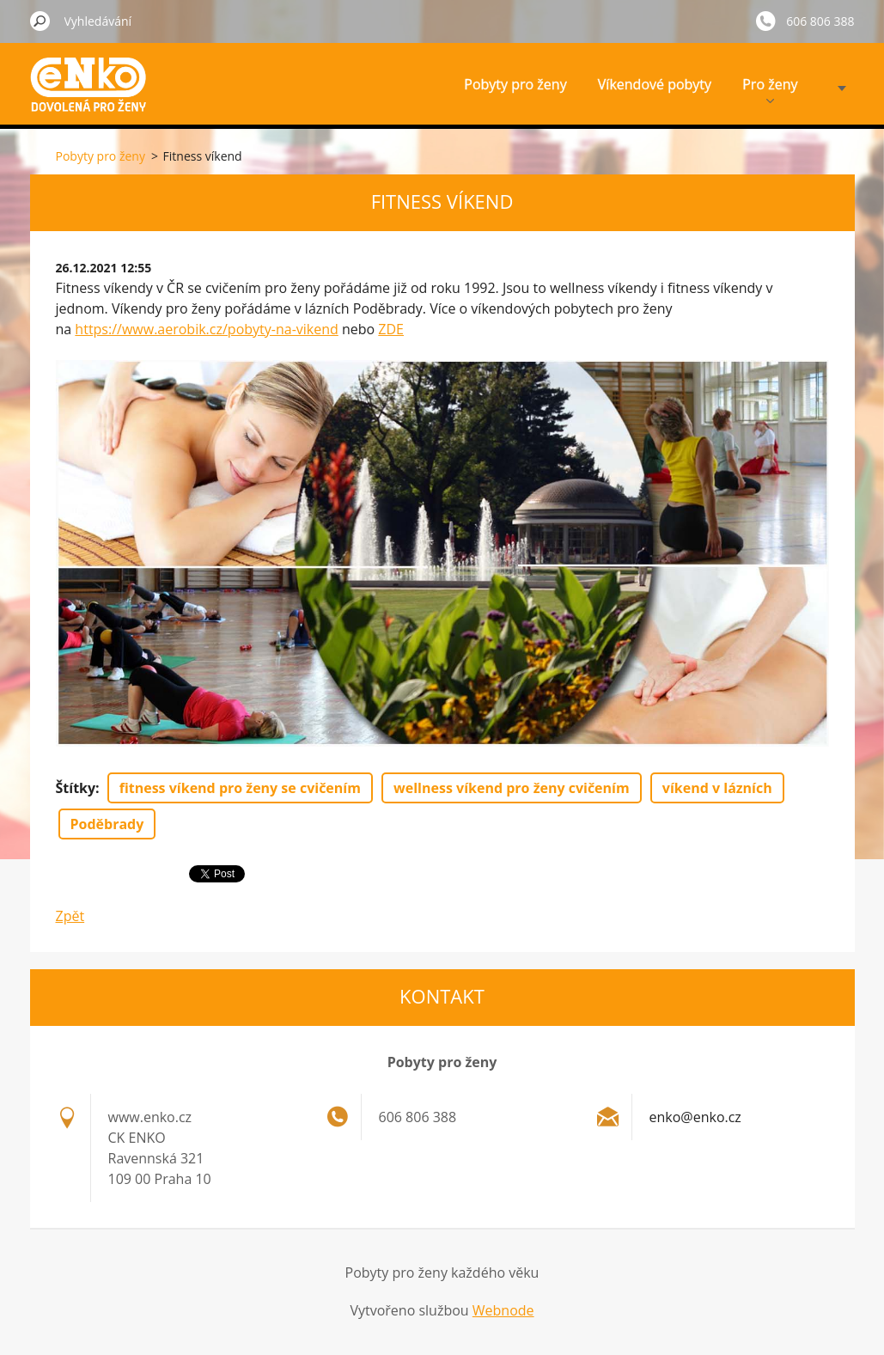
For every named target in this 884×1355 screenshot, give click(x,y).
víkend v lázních (717, 787)
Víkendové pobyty (654, 84)
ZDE (391, 329)
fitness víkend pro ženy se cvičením (240, 787)
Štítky (76, 787)
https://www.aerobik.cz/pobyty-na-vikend (206, 329)
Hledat (40, 20)
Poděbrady (107, 824)
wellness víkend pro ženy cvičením (511, 787)
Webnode (503, 1310)
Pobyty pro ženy (515, 84)
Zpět (70, 915)
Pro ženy (769, 89)
